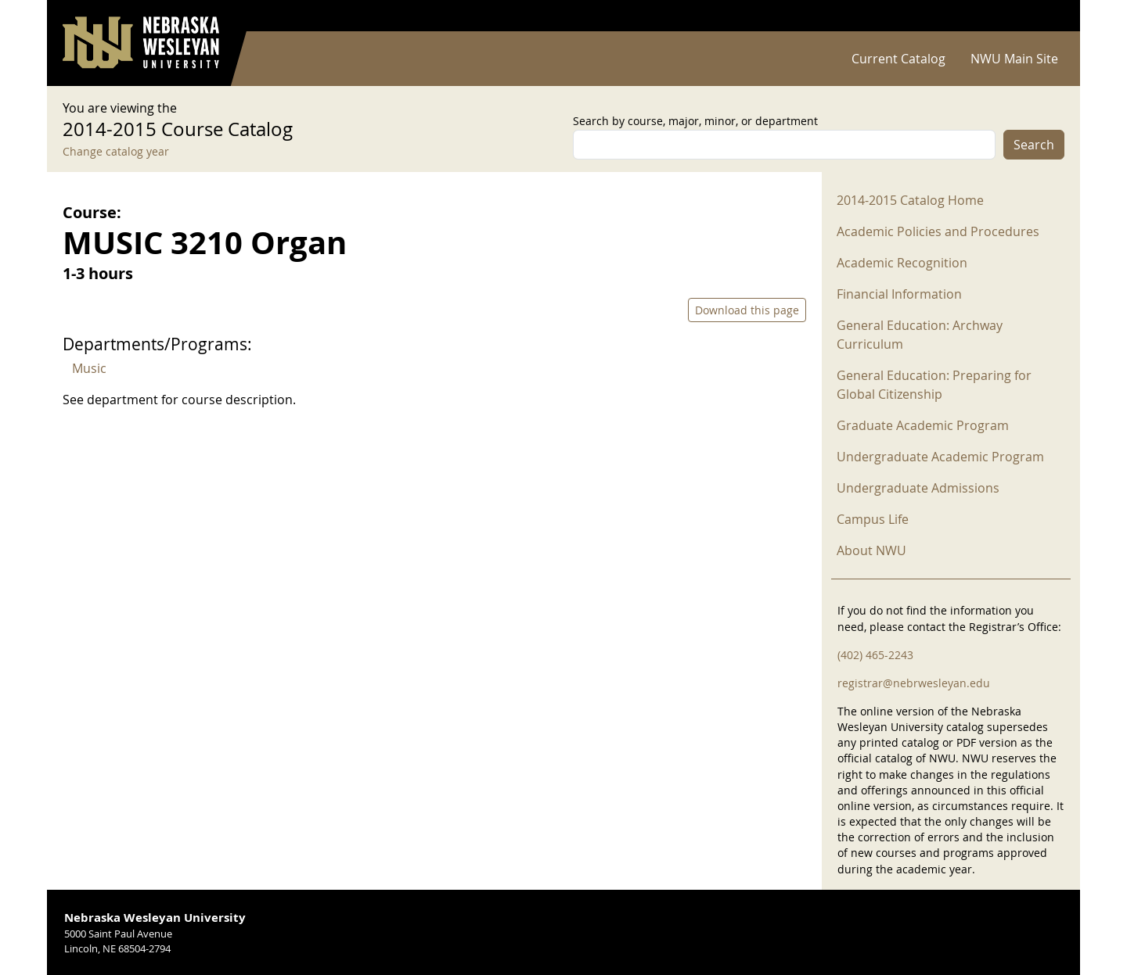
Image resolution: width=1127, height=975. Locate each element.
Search (1034, 144)
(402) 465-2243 (875, 654)
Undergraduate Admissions (918, 487)
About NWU (871, 550)
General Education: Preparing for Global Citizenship (934, 385)
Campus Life (873, 519)
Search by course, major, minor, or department (695, 120)
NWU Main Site (1014, 58)
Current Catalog (898, 58)
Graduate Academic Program (923, 425)
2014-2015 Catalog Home (910, 200)
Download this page (747, 310)
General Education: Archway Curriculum (920, 335)
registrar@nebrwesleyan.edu (913, 683)
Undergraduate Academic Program (940, 456)
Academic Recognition (902, 262)
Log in (1044, 16)
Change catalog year (116, 151)
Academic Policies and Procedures (938, 231)
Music (89, 368)
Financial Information (899, 294)
